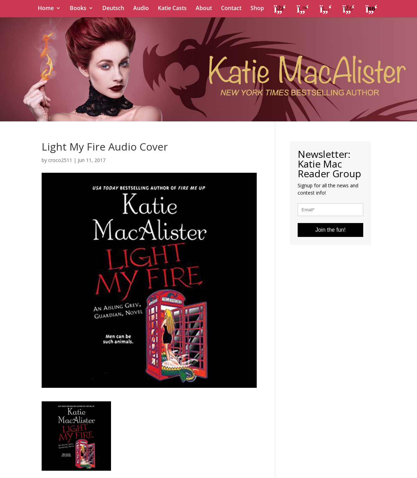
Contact (231, 9)
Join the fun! (330, 230)
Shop (257, 9)
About (204, 9)
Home (46, 9)
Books (78, 9)
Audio (141, 9)
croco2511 (60, 160)
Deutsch (113, 9)
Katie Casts (172, 9)
